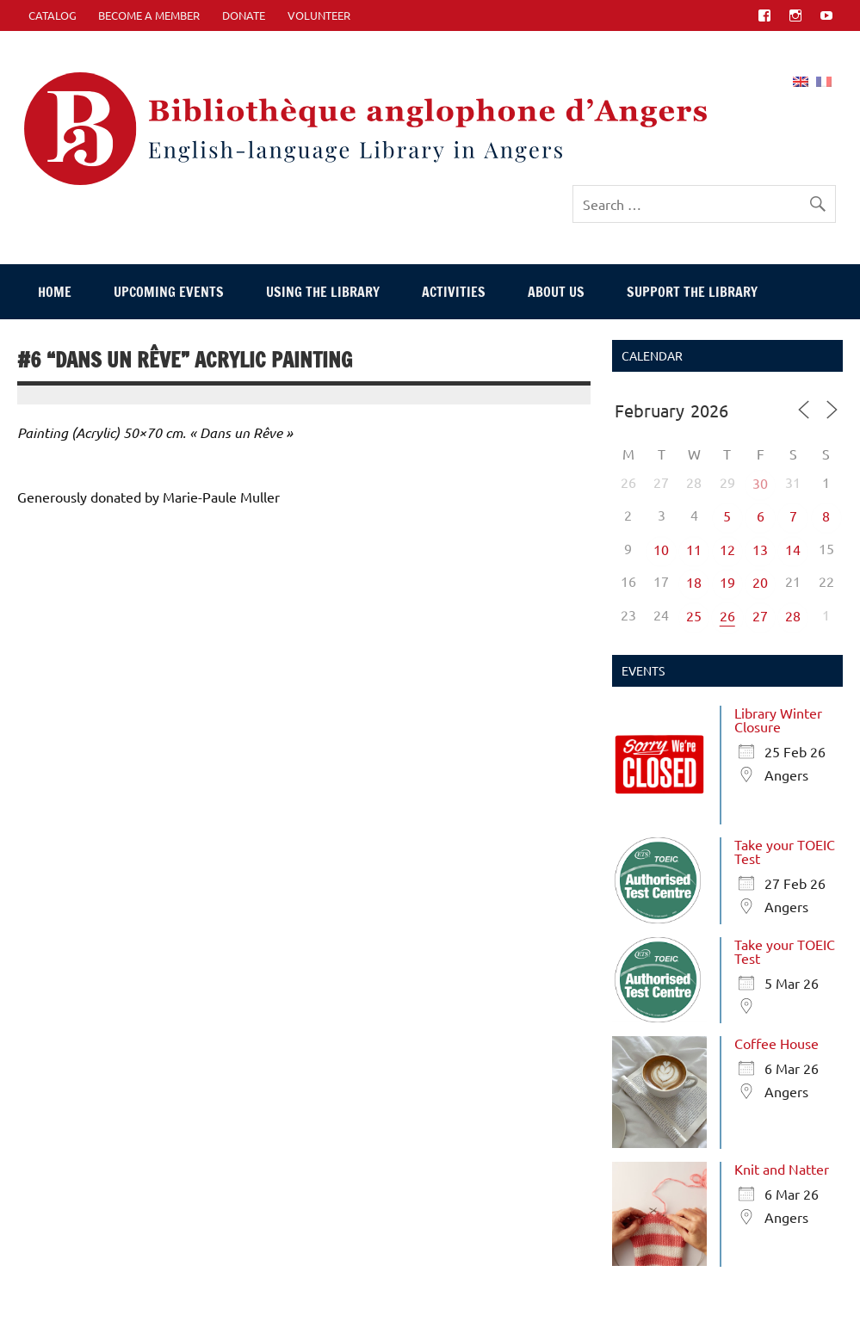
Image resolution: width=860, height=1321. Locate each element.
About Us (556, 291)
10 (661, 549)
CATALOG (52, 15)
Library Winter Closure (778, 719)
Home (54, 291)
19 (727, 581)
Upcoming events (169, 291)
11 (694, 549)
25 (694, 615)
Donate (243, 15)
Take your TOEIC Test (784, 851)
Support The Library (692, 291)
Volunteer (319, 15)
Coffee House (776, 1043)
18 (694, 581)
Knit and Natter (781, 1168)
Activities (454, 291)
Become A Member (149, 15)
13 (760, 549)
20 (760, 581)
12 (727, 549)
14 (793, 549)
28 (793, 615)
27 (760, 615)
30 (760, 482)
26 (727, 615)
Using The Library (323, 291)
